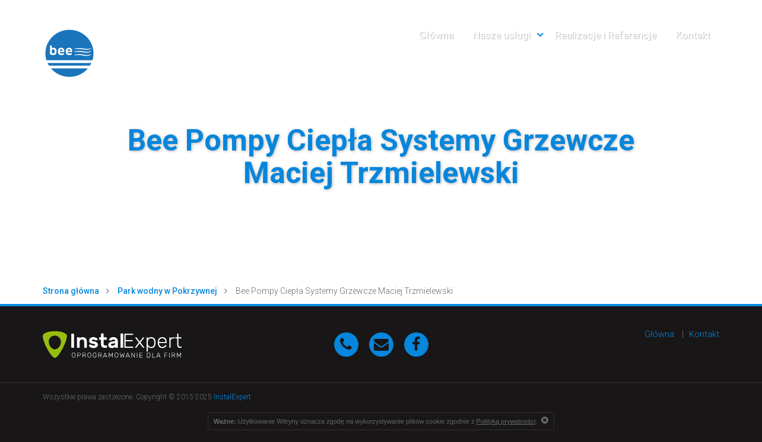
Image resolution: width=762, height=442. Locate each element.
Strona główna (71, 291)
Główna (436, 35)
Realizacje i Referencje (605, 35)
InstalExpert (232, 397)
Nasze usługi (502, 35)
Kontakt (693, 35)
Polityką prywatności (506, 421)
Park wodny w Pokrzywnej (167, 291)
